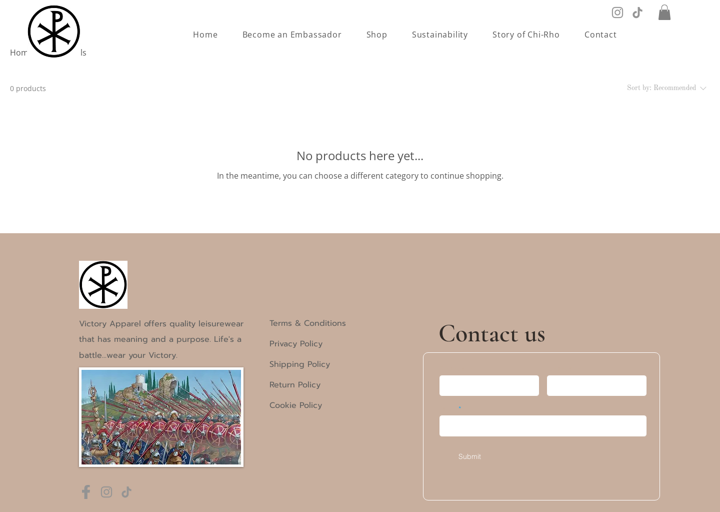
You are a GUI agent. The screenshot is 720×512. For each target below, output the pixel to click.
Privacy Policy (296, 344)
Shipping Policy (300, 364)
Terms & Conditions (308, 323)
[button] (664, 12)
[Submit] (469, 456)
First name (455, 368)
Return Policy (295, 385)
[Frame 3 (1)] (86, 491)
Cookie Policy (296, 405)
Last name (563, 368)
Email (447, 408)
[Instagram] (617, 12)
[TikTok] (637, 12)
